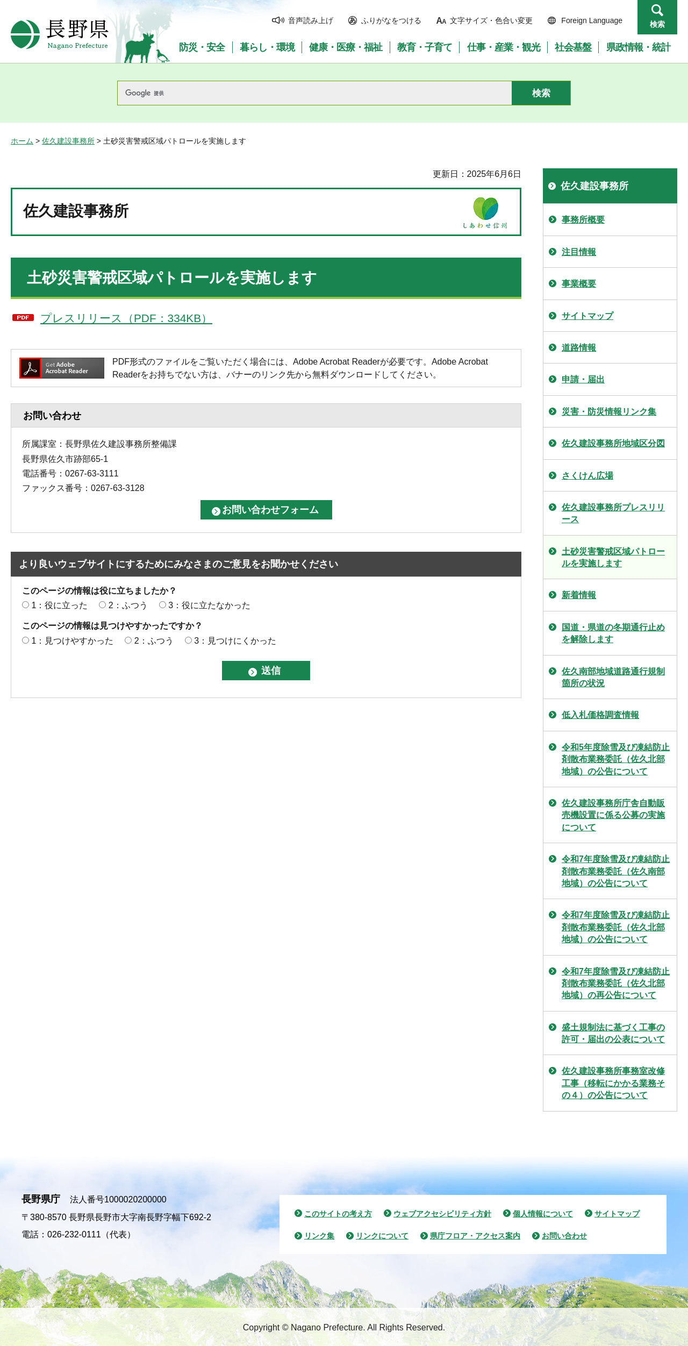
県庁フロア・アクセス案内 (475, 1235)
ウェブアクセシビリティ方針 (442, 1213)
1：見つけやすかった (72, 640)
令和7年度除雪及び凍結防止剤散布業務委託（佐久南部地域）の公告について (616, 871)
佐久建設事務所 (68, 141)
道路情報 (579, 347)
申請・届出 (583, 379)
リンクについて (382, 1235)
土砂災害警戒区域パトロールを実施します (613, 557)
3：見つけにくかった (235, 640)
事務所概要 (583, 219)
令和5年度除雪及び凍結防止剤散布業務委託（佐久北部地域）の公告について (616, 759)
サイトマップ (587, 316)
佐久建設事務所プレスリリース (613, 513)
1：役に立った (59, 605)
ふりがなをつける (391, 20)
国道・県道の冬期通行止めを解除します (613, 633)
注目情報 (579, 252)
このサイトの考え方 (338, 1213)
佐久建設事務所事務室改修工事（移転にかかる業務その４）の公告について (613, 1083)
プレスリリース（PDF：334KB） (126, 318)
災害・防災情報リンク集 (609, 411)
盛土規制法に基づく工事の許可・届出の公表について (613, 1033)
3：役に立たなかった (209, 605)
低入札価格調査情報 (600, 715)
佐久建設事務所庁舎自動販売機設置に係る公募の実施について (613, 815)
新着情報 (579, 595)
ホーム (22, 141)
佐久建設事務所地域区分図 (613, 443)
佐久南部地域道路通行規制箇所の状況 (613, 677)
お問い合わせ (564, 1235)
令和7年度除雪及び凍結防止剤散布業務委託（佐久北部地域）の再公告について (616, 983)
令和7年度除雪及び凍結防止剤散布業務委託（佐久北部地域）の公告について (616, 927)
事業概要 (579, 283)
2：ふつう (128, 605)
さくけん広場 (587, 475)
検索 (657, 24)
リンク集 (319, 1235)
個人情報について (543, 1213)
